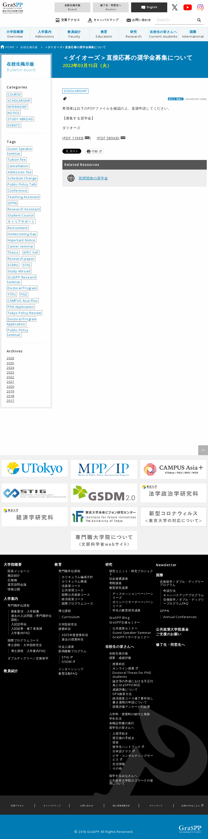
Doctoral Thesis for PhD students (131, 675)
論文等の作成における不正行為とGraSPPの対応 (132, 683)
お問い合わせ (86, 805)
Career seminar (21, 246)
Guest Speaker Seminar (20, 151)
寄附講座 (115, 583)
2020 (10, 386)
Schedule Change (22, 178)
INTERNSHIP (17, 106)
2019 (10, 391)
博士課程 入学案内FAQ (28, 651)
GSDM (66, 662)
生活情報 (118, 764)
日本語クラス (121, 751)
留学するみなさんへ (123, 776)
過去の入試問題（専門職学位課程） (31, 618)
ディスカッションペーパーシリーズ (132, 596)
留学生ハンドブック (126, 747)
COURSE (14, 94)
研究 (133, 34)
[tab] (28, 577)
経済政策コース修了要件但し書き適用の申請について (132, 700)
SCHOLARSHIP (75, 91)
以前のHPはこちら (190, 805)
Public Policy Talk (22, 184)
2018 (10, 396)
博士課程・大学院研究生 (25, 645)
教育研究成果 (118, 588)
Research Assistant (24, 209)
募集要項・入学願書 (25, 611)
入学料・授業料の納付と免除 (129, 714)
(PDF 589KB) (108, 138)
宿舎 (115, 742)
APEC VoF (30, 252)
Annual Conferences (180, 617)
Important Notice (21, 240)
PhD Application (21, 306)
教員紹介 (74, 34)
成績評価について (125, 690)
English (152, 7)
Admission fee (19, 172)
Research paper (21, 258)
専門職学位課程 (19, 606)
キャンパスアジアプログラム (183, 595)
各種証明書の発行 (121, 723)
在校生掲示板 (72, 7)
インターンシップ (70, 669)
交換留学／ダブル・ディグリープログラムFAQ (183, 602)
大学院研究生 (67, 624)
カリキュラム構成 (74, 581)
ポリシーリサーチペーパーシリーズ (132, 604)
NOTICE (14, 113)
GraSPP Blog (119, 618)
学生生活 (115, 719)
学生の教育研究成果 (126, 610)
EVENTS (14, 125)
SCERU (13, 265)
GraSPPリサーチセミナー (131, 637)
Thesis (13, 252)
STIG (26, 265)
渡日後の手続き (123, 738)
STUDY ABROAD (20, 119)
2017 (10, 400)
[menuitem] (15, 34)
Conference (17, 190)
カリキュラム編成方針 (77, 577)
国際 (193, 34)
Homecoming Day (22, 234)
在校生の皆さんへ (163, 34)
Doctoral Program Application (22, 321)
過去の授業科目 (73, 639)
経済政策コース (73, 599)
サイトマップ (156, 805)
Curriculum (71, 617)
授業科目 (64, 629)
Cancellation (18, 166)
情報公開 (14, 589)
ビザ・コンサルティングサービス (132, 758)
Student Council (21, 215)
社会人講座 (66, 647)
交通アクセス (17, 805)
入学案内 (44, 34)
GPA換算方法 (122, 694)
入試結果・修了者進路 (26, 629)
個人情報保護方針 (121, 805)
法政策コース (71, 586)
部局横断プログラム (72, 651)
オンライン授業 (123, 668)
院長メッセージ (19, 571)
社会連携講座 (118, 579)
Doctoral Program (22, 288)
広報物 (12, 580)
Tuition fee (17, 159)
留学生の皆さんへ (121, 728)
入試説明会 (19, 624)
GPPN (12, 203)
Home (7, 47)
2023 (10, 372)
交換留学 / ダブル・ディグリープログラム (182, 583)
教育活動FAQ (68, 674)
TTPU (12, 294)
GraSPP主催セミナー (124, 622)
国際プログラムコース (23, 640)
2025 (10, 363)
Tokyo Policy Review (24, 313)
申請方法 (169, 591)
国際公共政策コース (76, 595)
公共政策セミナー (125, 628)
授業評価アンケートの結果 (131, 707)
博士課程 (64, 611)
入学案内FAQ (20, 633)
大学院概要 (15, 34)
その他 (117, 768)
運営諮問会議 (17, 585)
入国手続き (120, 734)
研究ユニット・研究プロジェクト (131, 572)
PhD (23, 294)
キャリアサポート (21, 221)
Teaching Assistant (23, 197)
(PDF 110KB (73, 138)
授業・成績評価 (120, 658)
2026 (10, 358)
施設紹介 (14, 576)
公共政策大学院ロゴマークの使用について (131, 782)
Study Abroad (19, 271)
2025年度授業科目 (75, 635)
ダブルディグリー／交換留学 (28, 658)
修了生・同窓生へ (111, 7)
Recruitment (18, 228)
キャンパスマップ (52, 805)
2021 (10, 381)
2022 (10, 377)
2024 (10, 367)
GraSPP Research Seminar (22, 279)
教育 (104, 34)
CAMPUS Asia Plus (23, 300)
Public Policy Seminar (17, 332)
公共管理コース (73, 590)
